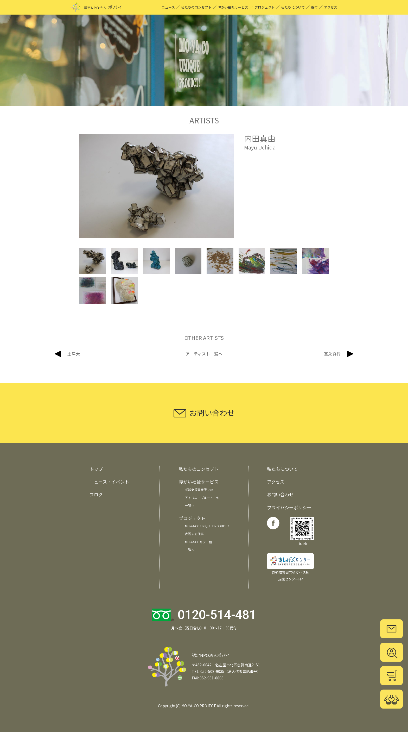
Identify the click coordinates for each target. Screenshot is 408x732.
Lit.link (302, 531)
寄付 (314, 7)
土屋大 (73, 354)
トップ (96, 469)
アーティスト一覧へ (204, 354)
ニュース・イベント (109, 481)
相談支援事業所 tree (199, 489)
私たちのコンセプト (196, 7)
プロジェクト (264, 7)
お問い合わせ (280, 494)
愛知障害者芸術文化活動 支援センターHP (290, 567)
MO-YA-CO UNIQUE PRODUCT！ (207, 526)
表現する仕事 (194, 533)
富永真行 (332, 354)
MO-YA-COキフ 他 (198, 542)
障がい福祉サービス (233, 7)
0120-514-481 (217, 614)
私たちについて (293, 7)
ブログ (96, 494)
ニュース (168, 7)
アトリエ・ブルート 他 (202, 497)
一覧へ (189, 505)
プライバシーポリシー (289, 507)
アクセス (330, 7)
